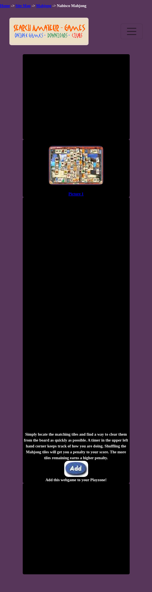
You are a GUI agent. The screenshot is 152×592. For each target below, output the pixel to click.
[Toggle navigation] (132, 31)
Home (5, 6)
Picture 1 (76, 194)
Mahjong (43, 6)
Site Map (23, 6)
